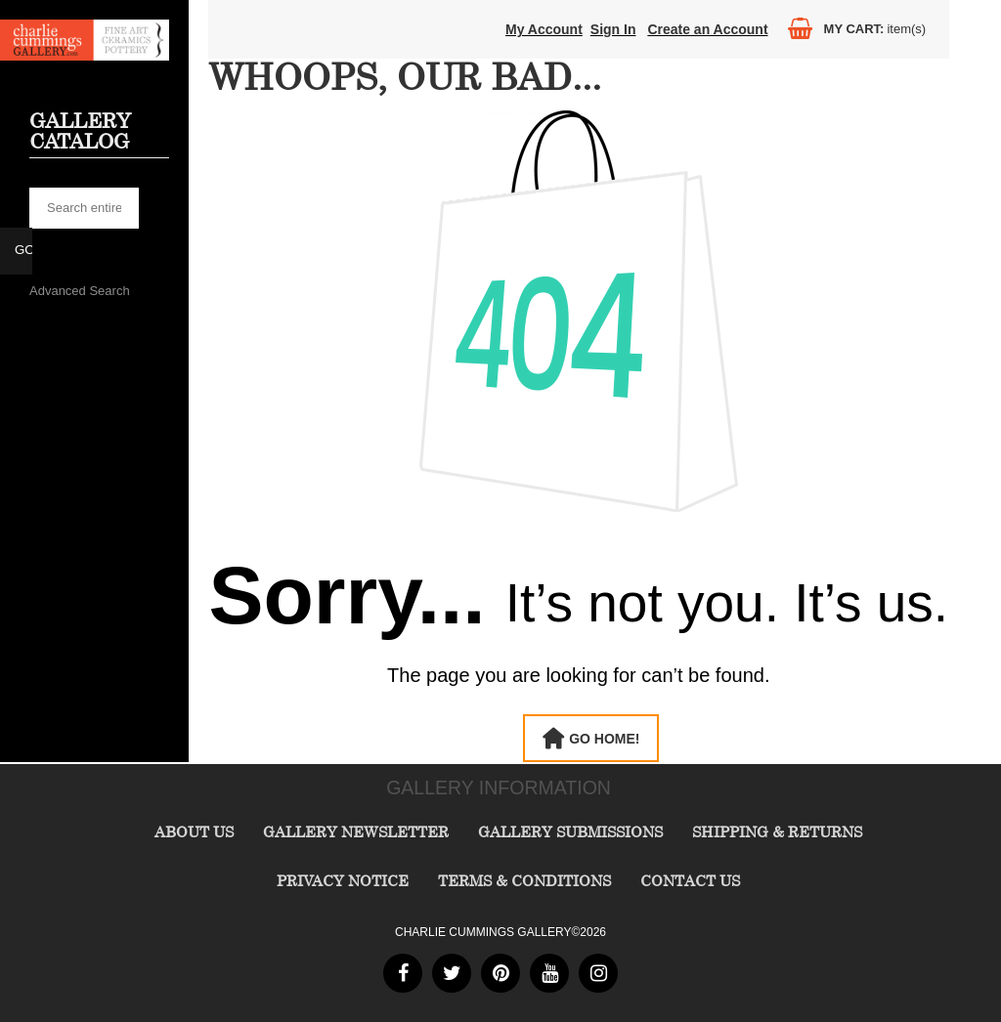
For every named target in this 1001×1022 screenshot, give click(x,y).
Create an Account (707, 29)
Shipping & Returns (777, 831)
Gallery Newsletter (356, 831)
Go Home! (604, 738)
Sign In (613, 29)
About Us (194, 831)
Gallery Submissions (570, 831)
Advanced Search (79, 290)
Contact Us (690, 880)
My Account (544, 29)
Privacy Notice (343, 880)
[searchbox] (84, 208)
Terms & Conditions (524, 880)
